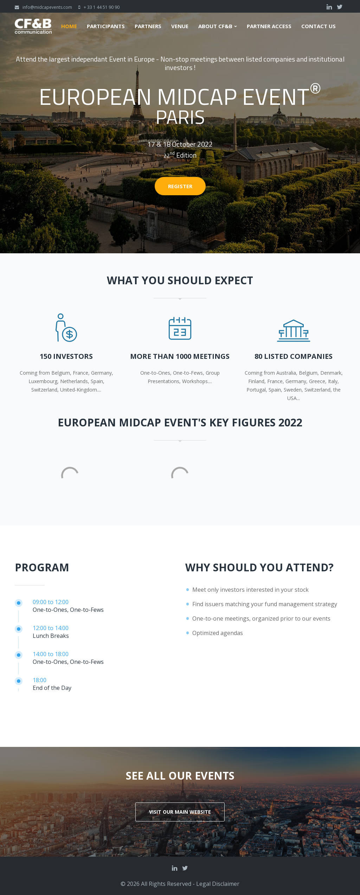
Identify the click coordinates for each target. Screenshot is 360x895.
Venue (179, 26)
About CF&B (215, 26)
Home (69, 26)
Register (180, 186)
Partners (148, 26)
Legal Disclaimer (217, 884)
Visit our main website (180, 811)
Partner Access (269, 26)
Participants (106, 26)
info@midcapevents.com (47, 7)
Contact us (318, 26)
